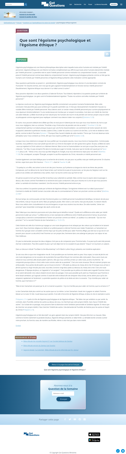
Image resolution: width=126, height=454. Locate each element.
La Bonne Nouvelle (101, 4)
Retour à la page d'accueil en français (65, 364)
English (18, 326)
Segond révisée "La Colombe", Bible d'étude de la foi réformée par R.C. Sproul (50, 350)
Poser (90, 4)
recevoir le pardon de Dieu (28, 17)
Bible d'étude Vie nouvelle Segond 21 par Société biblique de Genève (47, 341)
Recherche (77, 4)
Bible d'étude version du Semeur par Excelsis (39, 346)
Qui (70, 4)
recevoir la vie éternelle (27, 14)
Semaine (114, 4)
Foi (85, 4)
